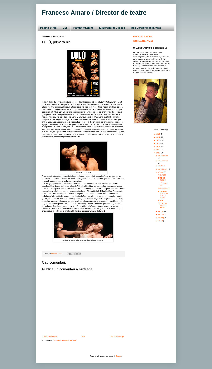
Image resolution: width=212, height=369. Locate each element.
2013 (158, 150)
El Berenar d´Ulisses (112, 27)
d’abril (160, 221)
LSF (65, 27)
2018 (158, 134)
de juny (161, 214)
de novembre (163, 161)
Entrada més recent (50, 337)
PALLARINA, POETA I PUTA (162, 205)
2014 (158, 147)
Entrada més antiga (117, 337)
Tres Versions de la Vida (145, 27)
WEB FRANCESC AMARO (143, 41)
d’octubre (161, 166)
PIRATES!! (162, 175)
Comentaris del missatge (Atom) (64, 340)
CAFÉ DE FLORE (162, 179)
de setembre (163, 169)
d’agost (161, 172)
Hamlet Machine (83, 27)
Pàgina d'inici (48, 27)
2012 (158, 153)
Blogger (118, 356)
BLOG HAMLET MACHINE (143, 37)
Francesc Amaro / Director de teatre (94, 12)
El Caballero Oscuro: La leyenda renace (163, 194)
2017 (158, 137)
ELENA (160, 200)
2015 (158, 143)
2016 (158, 140)
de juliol (161, 211)
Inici (83, 337)
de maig (161, 218)
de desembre (163, 156)
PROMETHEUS (163, 188)
